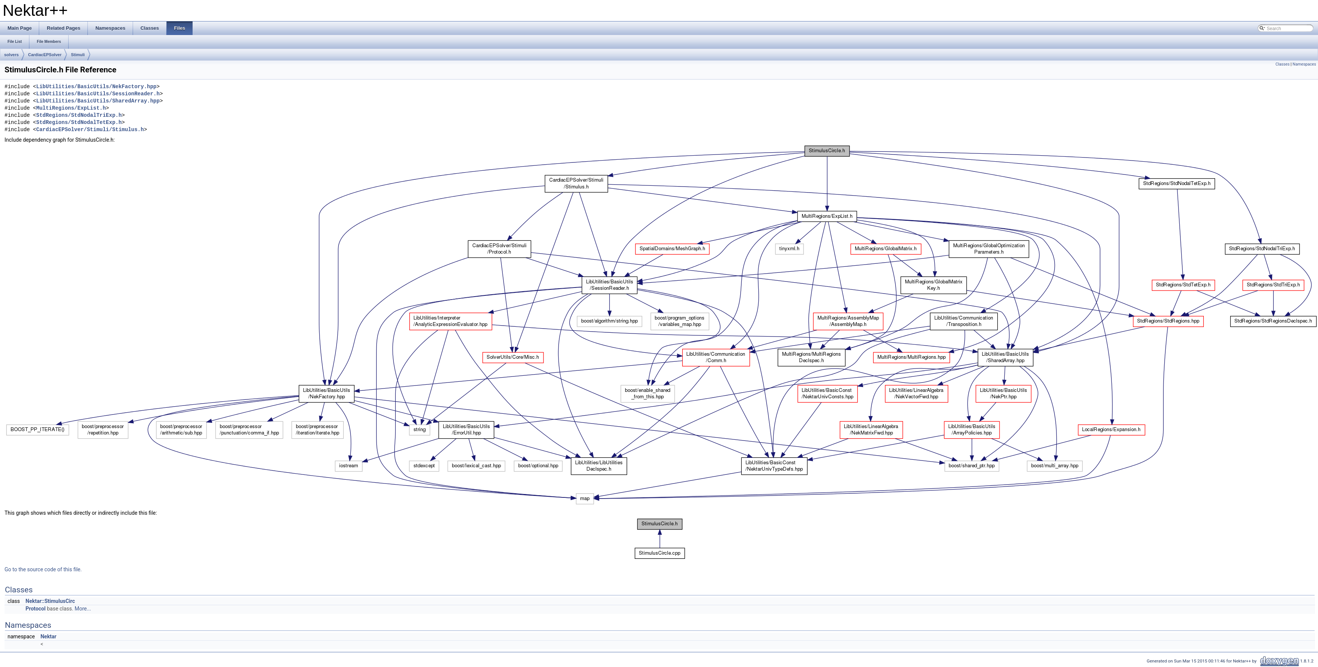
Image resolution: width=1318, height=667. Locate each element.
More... (83, 609)
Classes (1282, 64)
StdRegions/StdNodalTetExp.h (79, 122)
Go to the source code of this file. (43, 569)
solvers (11, 54)
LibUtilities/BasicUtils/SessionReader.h (98, 94)
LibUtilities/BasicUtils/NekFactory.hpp (96, 86)
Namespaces (1304, 64)
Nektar (48, 636)
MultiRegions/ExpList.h (71, 108)
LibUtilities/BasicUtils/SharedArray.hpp (98, 101)
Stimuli (78, 54)
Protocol (36, 609)
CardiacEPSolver (45, 54)
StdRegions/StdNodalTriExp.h (79, 115)
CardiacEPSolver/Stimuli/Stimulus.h (90, 129)
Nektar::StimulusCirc (50, 601)
